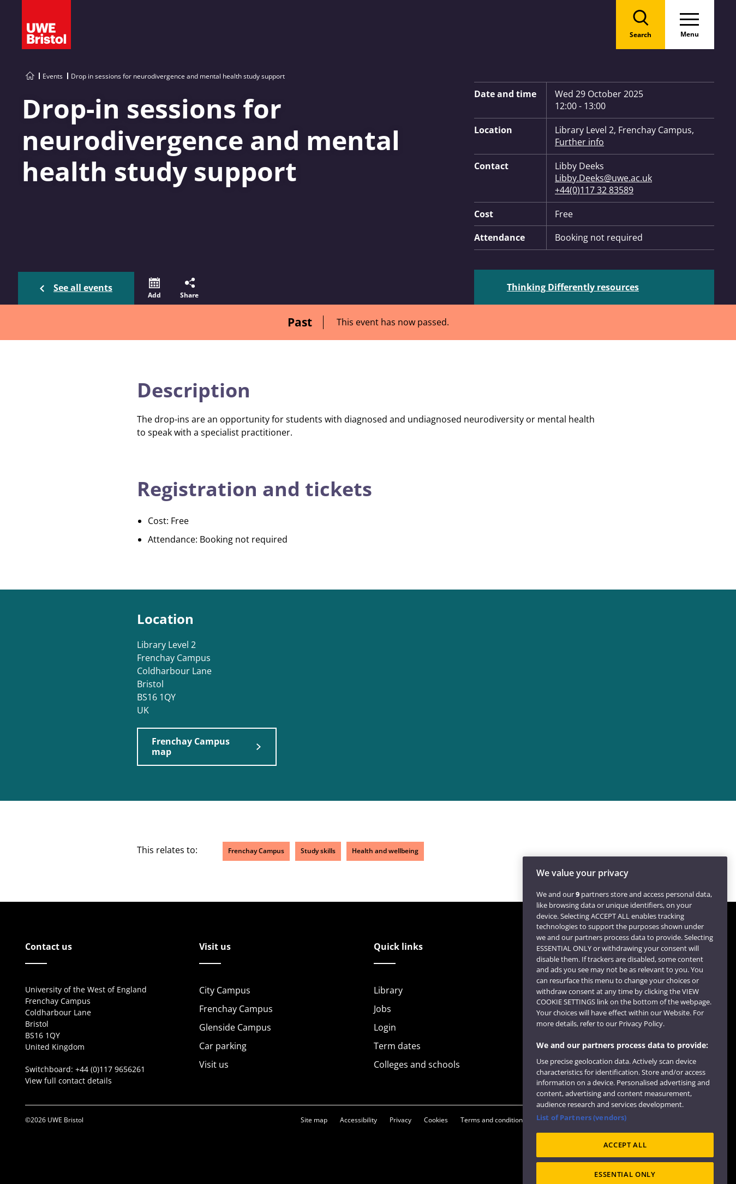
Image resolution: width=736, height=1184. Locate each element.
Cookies (436, 1119)
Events (53, 76)
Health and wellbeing (385, 850)
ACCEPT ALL (625, 1164)
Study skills (318, 850)
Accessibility (358, 1119)
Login (385, 1027)
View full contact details (68, 1080)
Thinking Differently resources (573, 287)
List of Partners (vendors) (581, 1136)
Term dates (397, 1046)
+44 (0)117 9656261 (110, 1069)
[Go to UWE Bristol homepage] (30, 76)
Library (388, 990)
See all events (82, 288)
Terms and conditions (493, 1119)
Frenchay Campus (256, 850)
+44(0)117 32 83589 (594, 190)
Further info (579, 142)
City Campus (224, 990)
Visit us (214, 1064)
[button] (154, 288)
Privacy (400, 1119)
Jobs (382, 1009)
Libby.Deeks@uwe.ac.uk (603, 178)
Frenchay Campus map (191, 746)
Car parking (223, 1046)
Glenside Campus (235, 1027)
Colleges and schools (417, 1064)
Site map (314, 1119)
